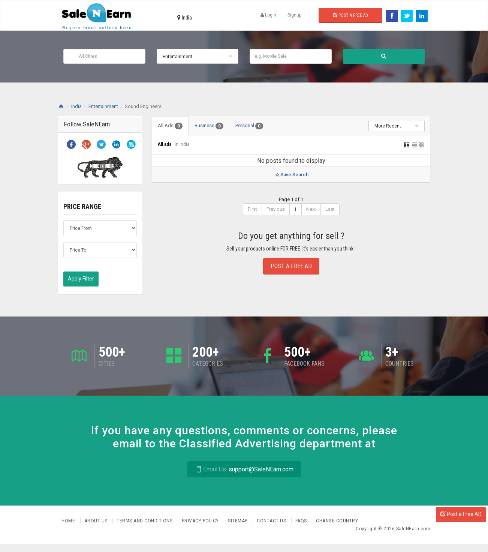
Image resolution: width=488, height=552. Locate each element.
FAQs (301, 521)
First (252, 209)
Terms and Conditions (145, 521)
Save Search (291, 174)
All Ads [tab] (170, 126)
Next (311, 209)
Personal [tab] (249, 126)
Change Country (337, 521)
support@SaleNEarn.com (244, 469)
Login (268, 15)
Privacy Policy (201, 521)
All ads (165, 144)
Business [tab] (209, 126)
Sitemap (238, 521)
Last (330, 209)
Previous (275, 209)
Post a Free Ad (350, 15)
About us (96, 521)
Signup (294, 15)
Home (68, 521)
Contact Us (272, 521)
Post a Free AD (461, 514)
